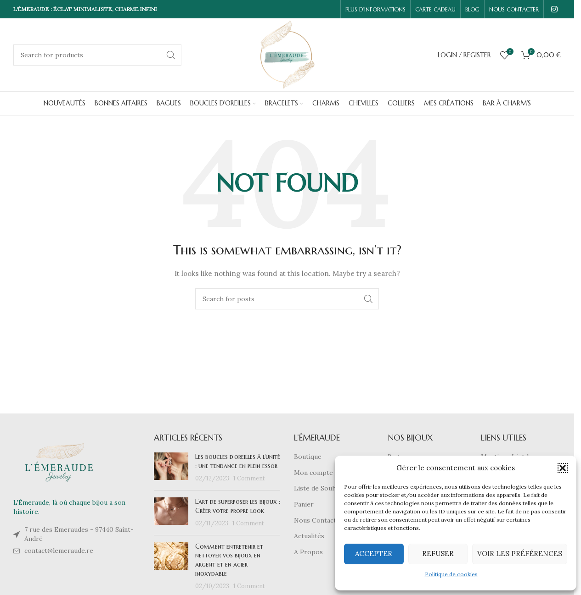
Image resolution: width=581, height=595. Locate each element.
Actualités (309, 536)
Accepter (373, 553)
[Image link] (59, 462)
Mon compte (313, 472)
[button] (562, 468)
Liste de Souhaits (320, 488)
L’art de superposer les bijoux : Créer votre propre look (237, 506)
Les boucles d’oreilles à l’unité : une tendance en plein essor (237, 461)
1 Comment (249, 478)
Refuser (438, 553)
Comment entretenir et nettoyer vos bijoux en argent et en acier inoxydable (229, 560)
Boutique (308, 456)
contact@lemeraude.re (58, 550)
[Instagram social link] (554, 9)
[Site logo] (287, 54)
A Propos (308, 552)
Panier (304, 504)
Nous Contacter (318, 520)
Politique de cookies (451, 574)
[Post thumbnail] (171, 467)
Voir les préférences (519, 553)
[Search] (97, 55)
